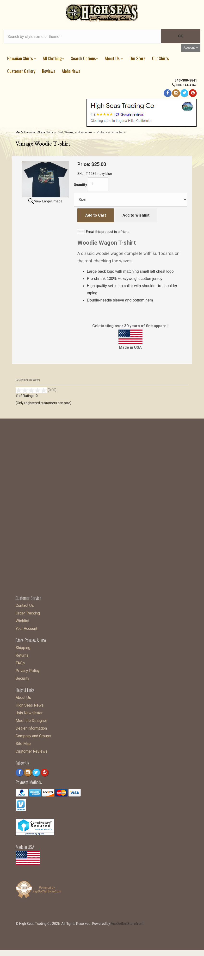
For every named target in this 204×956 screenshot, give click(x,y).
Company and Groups (33, 734)
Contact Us (25, 604)
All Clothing (53, 58)
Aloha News (71, 71)
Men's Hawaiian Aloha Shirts (34, 132)
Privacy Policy (28, 669)
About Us (114, 58)
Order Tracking (28, 612)
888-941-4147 (186, 84)
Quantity (80, 185)
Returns (22, 654)
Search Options (84, 58)
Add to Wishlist (136, 215)
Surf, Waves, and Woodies (75, 132)
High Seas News (30, 704)
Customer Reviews (32, 750)
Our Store (137, 58)
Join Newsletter (29, 711)
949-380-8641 (186, 80)
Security (22, 677)
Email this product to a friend (108, 232)
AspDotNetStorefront (127, 922)
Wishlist (22, 619)
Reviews (48, 71)
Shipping (23, 646)
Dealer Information (31, 727)
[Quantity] (98, 184)
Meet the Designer (31, 719)
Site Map (23, 742)
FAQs (20, 662)
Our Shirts (160, 58)
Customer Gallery (21, 71)
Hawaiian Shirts (21, 58)
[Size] (130, 200)
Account (191, 47)
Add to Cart (95, 215)
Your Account (26, 627)
